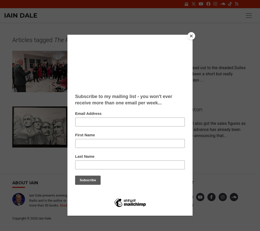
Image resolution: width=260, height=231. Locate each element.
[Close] (191, 36)
